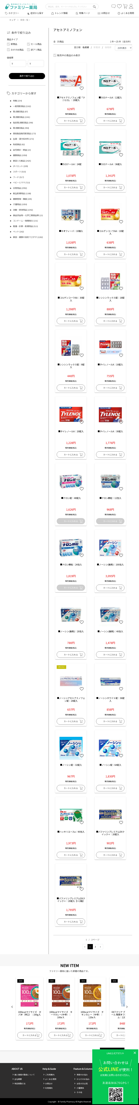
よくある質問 (127, 13)
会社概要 (17, 1079)
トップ (12, 19)
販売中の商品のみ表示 (67, 55)
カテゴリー (13, 13)
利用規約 (48, 1088)
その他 (78, 1092)
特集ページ (84, 13)
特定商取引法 (18, 1083)
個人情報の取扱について (23, 1074)
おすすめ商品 (15, 49)
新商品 (12, 44)
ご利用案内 (48, 1074)
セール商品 (34, 44)
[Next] (100, 946)
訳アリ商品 (34, 49)
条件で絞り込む (26, 75)
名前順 (85, 47)
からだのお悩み (81, 1079)
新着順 (97, 47)
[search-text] (72, 6)
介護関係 (79, 1088)
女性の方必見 (81, 1083)
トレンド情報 (61, 13)
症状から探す (36, 13)
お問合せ (105, 13)
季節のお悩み (81, 1074)
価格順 (108, 47)
